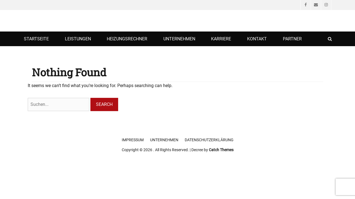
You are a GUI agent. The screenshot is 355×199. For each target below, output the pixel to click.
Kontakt (257, 38)
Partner (292, 38)
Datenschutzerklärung (209, 140)
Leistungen (78, 38)
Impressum (133, 140)
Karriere (221, 38)
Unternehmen (179, 38)
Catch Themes (221, 150)
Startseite (36, 38)
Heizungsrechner (127, 38)
